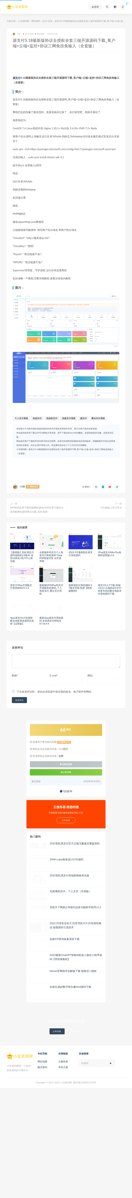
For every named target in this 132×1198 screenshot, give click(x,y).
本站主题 (63, 1067)
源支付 (16, 77)
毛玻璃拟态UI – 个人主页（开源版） (70, 891)
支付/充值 (47, 21)
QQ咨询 (66, 791)
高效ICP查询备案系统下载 (64, 938)
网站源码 (35, 21)
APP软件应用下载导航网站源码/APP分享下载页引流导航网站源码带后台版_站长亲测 (37, 509)
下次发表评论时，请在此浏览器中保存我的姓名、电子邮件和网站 (54, 691)
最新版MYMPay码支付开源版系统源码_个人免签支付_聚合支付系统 (51, 589)
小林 (16, 34)
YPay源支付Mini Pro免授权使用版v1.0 (109, 554)
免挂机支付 (51, 418)
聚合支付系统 (98, 418)
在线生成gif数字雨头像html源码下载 (70, 986)
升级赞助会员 (64, 742)
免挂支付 (37, 418)
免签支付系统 (68, 418)
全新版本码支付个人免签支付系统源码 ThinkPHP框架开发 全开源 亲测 (51, 556)
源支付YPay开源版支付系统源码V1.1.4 (21, 586)
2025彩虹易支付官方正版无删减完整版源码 (75, 843)
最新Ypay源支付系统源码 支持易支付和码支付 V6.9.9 (51, 620)
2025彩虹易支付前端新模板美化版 (69, 875)
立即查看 (57, 1031)
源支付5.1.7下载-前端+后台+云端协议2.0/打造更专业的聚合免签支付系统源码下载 (110, 589)
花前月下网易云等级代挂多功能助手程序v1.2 (75, 907)
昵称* (15, 675)
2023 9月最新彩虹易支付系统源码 (81, 554)
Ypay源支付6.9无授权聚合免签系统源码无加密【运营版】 (22, 620)
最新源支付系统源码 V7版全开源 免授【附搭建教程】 (80, 588)
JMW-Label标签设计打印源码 (66, 859)
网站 (90, 675)
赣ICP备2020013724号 (84, 1082)
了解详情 (75, 1031)
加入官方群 (66, 772)
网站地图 (42, 1061)
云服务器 (63, 1061)
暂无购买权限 (66, 764)
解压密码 (42, 1067)
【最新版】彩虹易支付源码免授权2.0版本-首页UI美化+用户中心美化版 (22, 556)
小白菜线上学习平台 (111, 507)
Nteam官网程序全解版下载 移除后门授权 (73, 970)
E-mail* (54, 675)
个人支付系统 (21, 418)
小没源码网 (23, 21)
